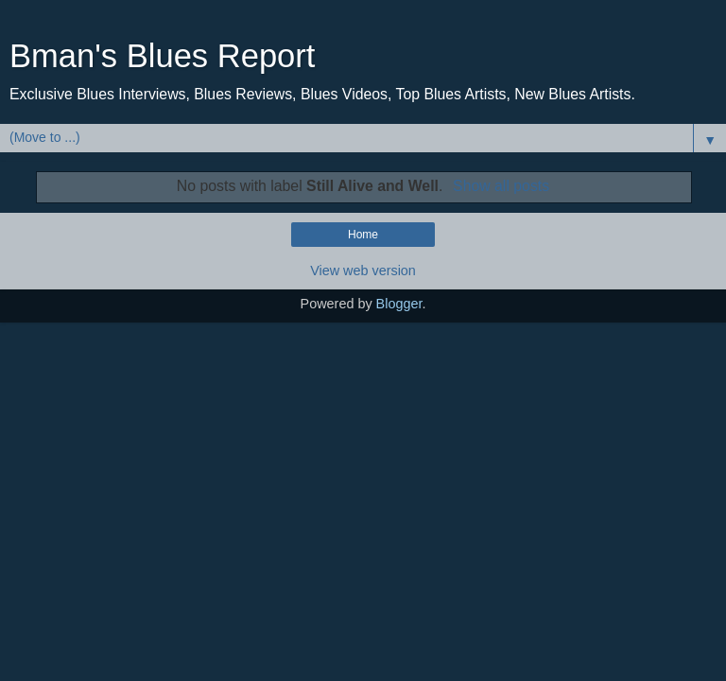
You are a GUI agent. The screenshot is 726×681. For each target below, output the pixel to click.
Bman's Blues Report (162, 56)
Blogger (399, 303)
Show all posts (501, 186)
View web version (363, 270)
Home (363, 234)
